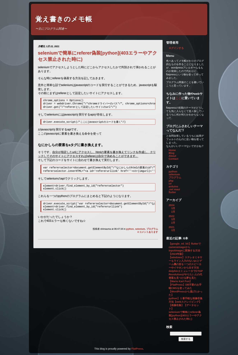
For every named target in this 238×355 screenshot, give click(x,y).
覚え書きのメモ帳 (63, 19)
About (172, 155)
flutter (172, 192)
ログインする (176, 48)
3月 (173, 208)
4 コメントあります (147, 235)
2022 (171, 216)
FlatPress (137, 348)
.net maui (174, 189)
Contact (173, 158)
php (171, 180)
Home (172, 150)
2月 (173, 211)
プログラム (152, 232)
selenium (140, 232)
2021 (171, 227)
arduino (173, 186)
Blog (171, 153)
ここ (178, 98)
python (130, 232)
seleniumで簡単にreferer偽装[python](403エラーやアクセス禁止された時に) (185, 315)
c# (170, 183)
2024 (171, 205)
